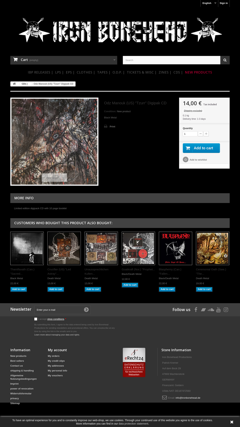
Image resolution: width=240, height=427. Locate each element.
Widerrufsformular (21, 393)
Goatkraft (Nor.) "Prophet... (138, 269)
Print (112, 126)
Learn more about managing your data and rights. (57, 335)
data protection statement (133, 423)
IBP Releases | (40, 72)
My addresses (56, 365)
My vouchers (55, 375)
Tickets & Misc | (142, 72)
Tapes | (103, 72)
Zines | (165, 72)
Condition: (110, 111)
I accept (52, 319)
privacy (14, 398)
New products (18, 356)
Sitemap (15, 403)
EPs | (70, 72)
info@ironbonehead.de (188, 397)
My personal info (57, 370)
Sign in (224, 3)
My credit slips (56, 360)
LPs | (59, 72)
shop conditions (55, 319)
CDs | (178, 72)
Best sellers (17, 360)
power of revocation (22, 388)
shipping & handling (22, 370)
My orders (53, 356)
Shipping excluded (193, 110)
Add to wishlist (198, 160)
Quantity (188, 128)
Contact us (16, 365)
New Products (198, 72)
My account (57, 350)
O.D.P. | (118, 72)
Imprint (14, 383)
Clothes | (86, 72)
